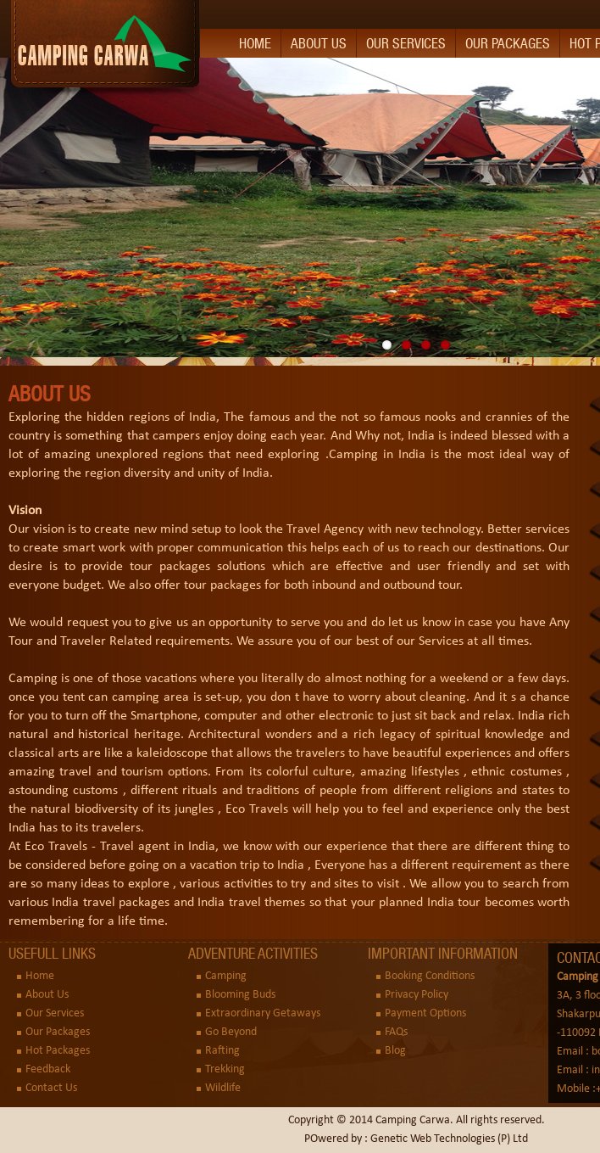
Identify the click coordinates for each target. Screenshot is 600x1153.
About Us (319, 43)
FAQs (396, 1032)
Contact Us (51, 1088)
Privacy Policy (416, 994)
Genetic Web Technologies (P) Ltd (449, 1139)
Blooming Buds (240, 994)
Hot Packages (57, 1050)
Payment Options (425, 1013)
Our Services (406, 43)
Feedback (47, 1069)
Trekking (225, 1069)
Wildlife (223, 1088)
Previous (12, 203)
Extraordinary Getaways (262, 1013)
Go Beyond (231, 1032)
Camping (226, 976)
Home (255, 43)
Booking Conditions (430, 976)
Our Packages (507, 43)
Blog (395, 1050)
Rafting (222, 1050)
